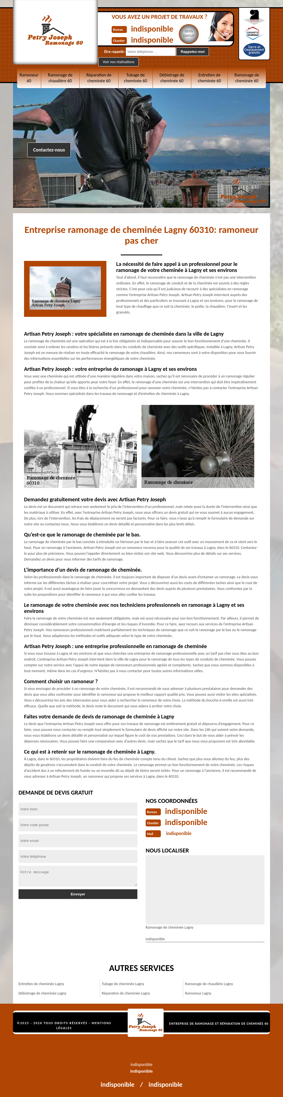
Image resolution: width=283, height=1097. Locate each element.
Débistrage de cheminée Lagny (42, 993)
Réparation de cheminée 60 (98, 77)
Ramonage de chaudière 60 (60, 77)
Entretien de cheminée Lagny (41, 984)
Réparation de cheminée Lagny (126, 993)
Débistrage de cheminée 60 (171, 77)
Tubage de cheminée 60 (135, 77)
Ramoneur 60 (29, 77)
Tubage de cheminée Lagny (123, 984)
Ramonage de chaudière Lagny (209, 984)
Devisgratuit (189, 33)
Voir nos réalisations (118, 62)
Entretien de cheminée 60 (209, 77)
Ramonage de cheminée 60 (246, 77)
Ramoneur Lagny (198, 993)
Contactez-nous (49, 150)
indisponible (152, 29)
